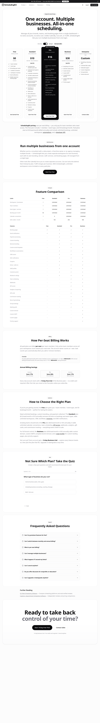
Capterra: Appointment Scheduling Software (33, 596)
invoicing (49, 419)
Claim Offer (65, 1)
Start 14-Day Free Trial (42, 628)
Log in (87, 5)
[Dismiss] (98, 1)
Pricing (48, 5)
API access (56, 425)
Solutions (32, 5)
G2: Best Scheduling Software (28, 593)
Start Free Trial (32, 114)
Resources (40, 5)
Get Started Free (14, 114)
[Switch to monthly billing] (45, 44)
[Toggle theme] (82, 5)
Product (24, 5)
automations (47, 132)
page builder (60, 434)
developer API (60, 132)
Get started (94, 5)
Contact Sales (85, 114)
